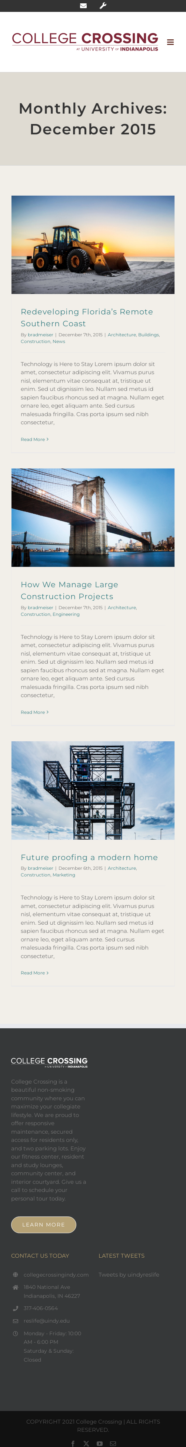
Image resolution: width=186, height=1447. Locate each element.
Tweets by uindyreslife (129, 1274)
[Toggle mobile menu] (171, 42)
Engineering (66, 614)
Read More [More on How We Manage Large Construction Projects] (33, 712)
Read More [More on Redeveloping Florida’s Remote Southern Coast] (33, 439)
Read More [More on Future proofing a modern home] (33, 973)
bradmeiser (40, 334)
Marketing (64, 875)
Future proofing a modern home (89, 857)
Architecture (122, 334)
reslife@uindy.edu (47, 1320)
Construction (35, 341)
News (59, 341)
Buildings (148, 334)
